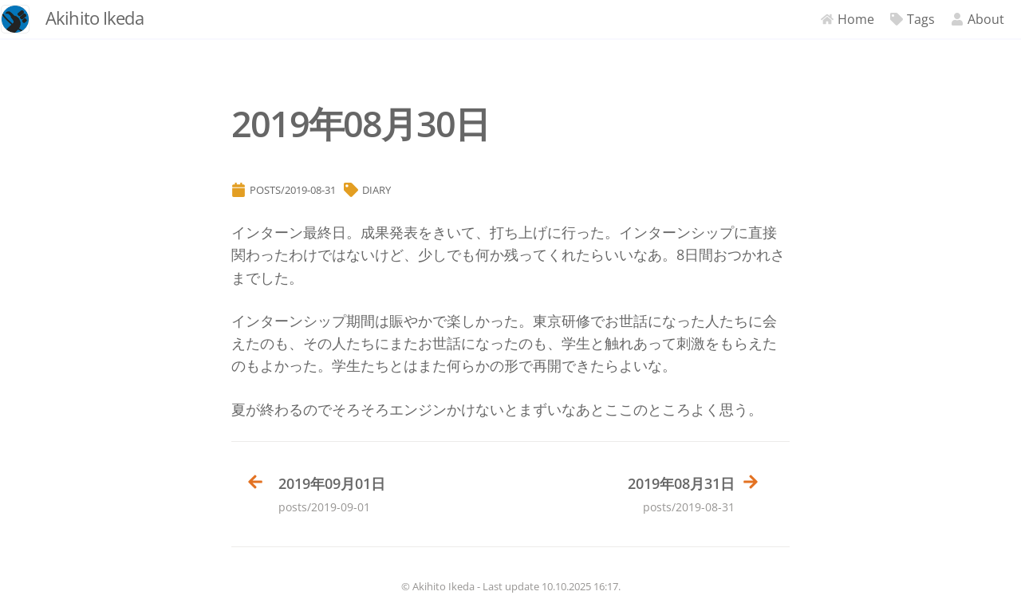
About (962, 19)
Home (832, 19)
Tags (897, 19)
